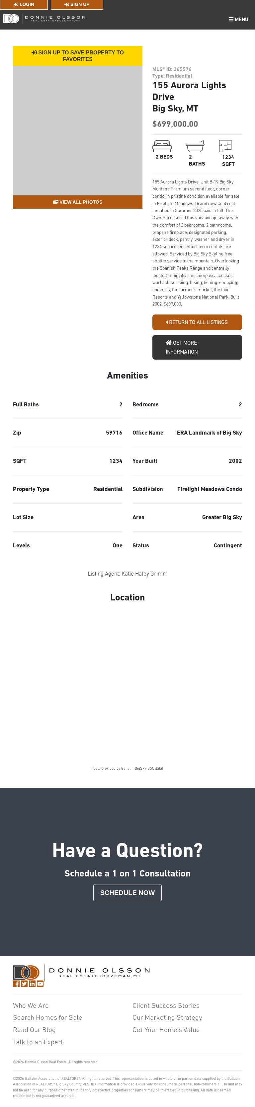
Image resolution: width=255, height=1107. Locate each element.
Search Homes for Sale (47, 1017)
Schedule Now (127, 892)
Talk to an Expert (38, 1042)
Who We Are (31, 1005)
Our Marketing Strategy (167, 1017)
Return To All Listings (197, 322)
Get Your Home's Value (166, 1029)
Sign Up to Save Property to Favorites (78, 56)
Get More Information (182, 347)
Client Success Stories (166, 1005)
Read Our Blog (34, 1029)
